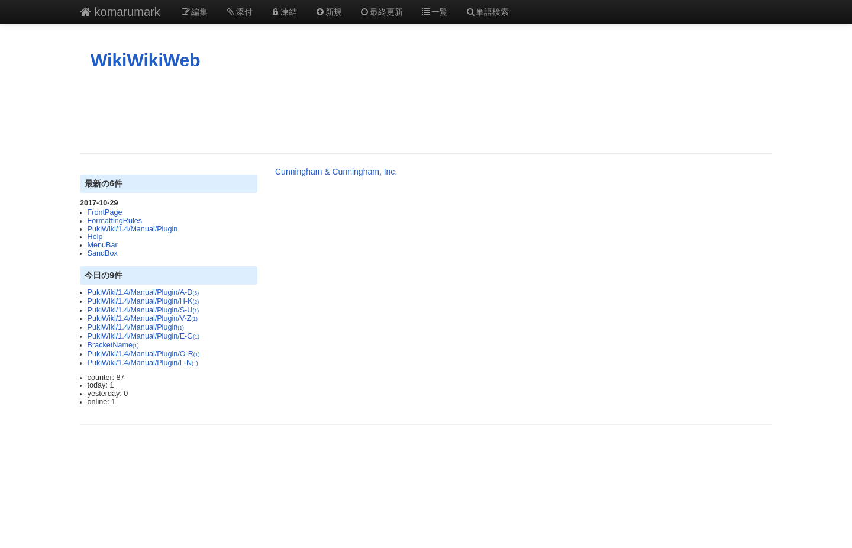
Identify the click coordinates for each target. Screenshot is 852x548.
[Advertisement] (426, 111)
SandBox (103, 253)
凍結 (284, 12)
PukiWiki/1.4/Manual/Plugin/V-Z (143, 318)
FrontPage (105, 212)
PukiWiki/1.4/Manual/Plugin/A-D (143, 292)
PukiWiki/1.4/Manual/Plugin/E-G (143, 336)
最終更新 (382, 12)
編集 (194, 12)
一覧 (434, 12)
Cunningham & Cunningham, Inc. (336, 171)
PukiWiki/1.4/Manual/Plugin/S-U (143, 310)
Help (95, 237)
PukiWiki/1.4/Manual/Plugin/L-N (143, 363)
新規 (328, 12)
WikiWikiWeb (146, 60)
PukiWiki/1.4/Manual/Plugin (133, 229)
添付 (239, 12)
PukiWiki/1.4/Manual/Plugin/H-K (143, 301)
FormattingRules (115, 221)
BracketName (113, 345)
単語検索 (487, 12)
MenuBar (103, 245)
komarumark (120, 11)
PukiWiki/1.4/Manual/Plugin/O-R (144, 354)
